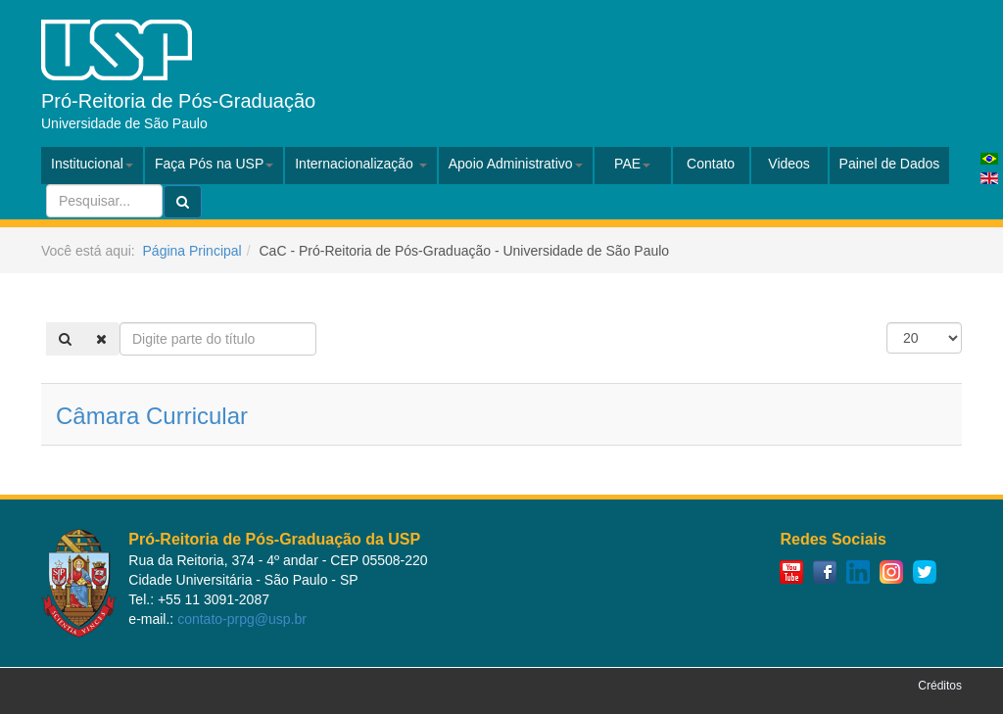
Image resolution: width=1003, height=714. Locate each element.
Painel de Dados (889, 163)
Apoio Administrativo (516, 163)
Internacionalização (361, 163)
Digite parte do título (119, 322)
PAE (632, 163)
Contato (711, 163)
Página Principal (192, 251)
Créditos (940, 685)
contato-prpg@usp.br (242, 619)
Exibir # (886, 322)
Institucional (92, 163)
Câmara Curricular (152, 416)
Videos (789, 163)
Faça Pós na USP (214, 163)
